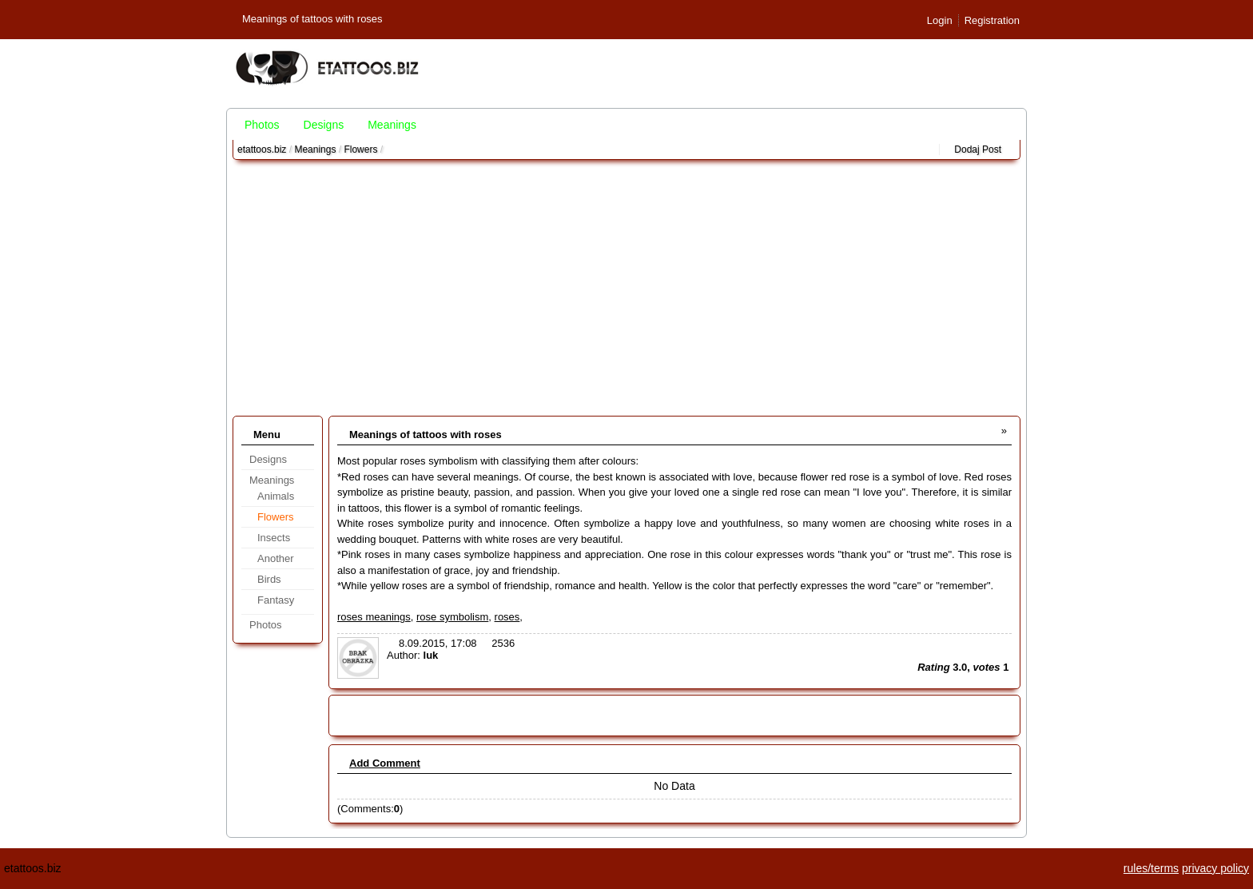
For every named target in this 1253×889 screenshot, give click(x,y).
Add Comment (384, 763)
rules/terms (1151, 868)
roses (507, 617)
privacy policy (1215, 868)
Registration (992, 20)
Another (275, 558)
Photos (262, 124)
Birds (269, 579)
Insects (273, 538)
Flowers (360, 149)
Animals (275, 496)
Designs (324, 124)
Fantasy (275, 600)
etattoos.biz (261, 149)
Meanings (392, 124)
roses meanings (374, 617)
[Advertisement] (626, 288)
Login (940, 20)
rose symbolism (452, 617)
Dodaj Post (977, 149)
